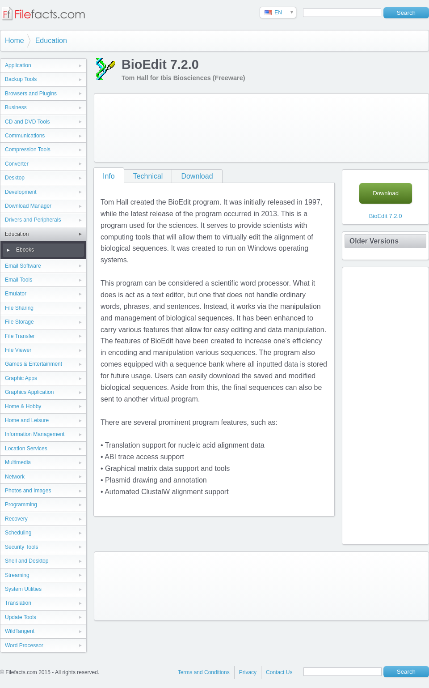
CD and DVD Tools (27, 122)
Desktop (15, 178)
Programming (21, 504)
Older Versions (374, 241)
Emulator (15, 294)
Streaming (17, 575)
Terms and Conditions (204, 672)
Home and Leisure (27, 420)
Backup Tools (21, 79)
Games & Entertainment (33, 364)
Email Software (23, 266)
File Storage (19, 322)
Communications (25, 135)
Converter (17, 164)
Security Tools (21, 547)
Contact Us (279, 672)
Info (109, 176)
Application (18, 65)
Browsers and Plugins (31, 93)
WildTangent (19, 631)
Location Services (26, 448)
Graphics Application (29, 392)
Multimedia (18, 462)
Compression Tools (27, 149)
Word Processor (24, 645)
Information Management (34, 434)
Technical (148, 176)
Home (14, 40)
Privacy (248, 672)
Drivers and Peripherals (33, 220)
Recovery (16, 519)
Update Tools (20, 617)
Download (197, 176)
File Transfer (20, 336)
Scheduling (18, 533)
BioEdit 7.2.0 (385, 216)
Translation (18, 603)
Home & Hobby (23, 406)
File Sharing (19, 308)
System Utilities (23, 589)
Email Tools (18, 280)
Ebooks (25, 250)
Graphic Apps (21, 378)
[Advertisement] (133, 126)
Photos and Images (28, 490)
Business (16, 107)
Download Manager (28, 206)
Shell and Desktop (26, 561)
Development (21, 192)
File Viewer (18, 350)
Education (51, 40)
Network (15, 477)
